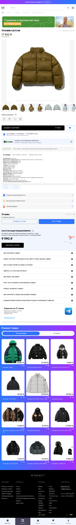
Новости (18, 491)
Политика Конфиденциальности (25, 498)
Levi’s (50, 510)
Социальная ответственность (25, 496)
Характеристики (35, 155)
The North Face (53, 496)
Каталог (8, 12)
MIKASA (40, 503)
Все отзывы (56, 221)
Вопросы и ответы (7, 489)
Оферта (18, 500)
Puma (50, 486)
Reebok (51, 489)
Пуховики (26, 12)
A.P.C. (50, 505)
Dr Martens (41, 496)
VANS (50, 503)
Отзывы (18, 489)
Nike (39, 512)
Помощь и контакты (7, 486)
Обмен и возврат (7, 493)
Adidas (40, 486)
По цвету (57, 333)
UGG (50, 498)
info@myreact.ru (66, 489)
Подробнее (47, 2)
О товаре (6, 155)
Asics (39, 489)
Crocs (40, 493)
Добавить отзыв (19, 221)
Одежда (16, 12)
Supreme (51, 493)
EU (16, 114)
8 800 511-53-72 (65, 486)
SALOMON (52, 491)
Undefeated (53, 508)
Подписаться (9, 318)
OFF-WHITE (41, 515)
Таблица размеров (7, 114)
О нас (18, 486)
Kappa (40, 500)
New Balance (42, 510)
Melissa (40, 508)
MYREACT (41, 505)
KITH (50, 512)
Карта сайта (19, 503)
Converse (41, 491)
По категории (21, 333)
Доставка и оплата (19, 155)
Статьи (18, 493)
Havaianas (41, 498)
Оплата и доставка (7, 491)
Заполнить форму (13, 245)
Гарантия (4, 498)
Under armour (53, 500)
